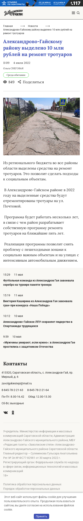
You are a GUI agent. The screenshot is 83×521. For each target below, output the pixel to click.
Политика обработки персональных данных (32, 484)
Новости (33, 26)
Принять (41, 516)
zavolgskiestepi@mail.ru (17, 383)
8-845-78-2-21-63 (12, 390)
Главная (8, 26)
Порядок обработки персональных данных (31, 488)
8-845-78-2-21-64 (38, 390)
